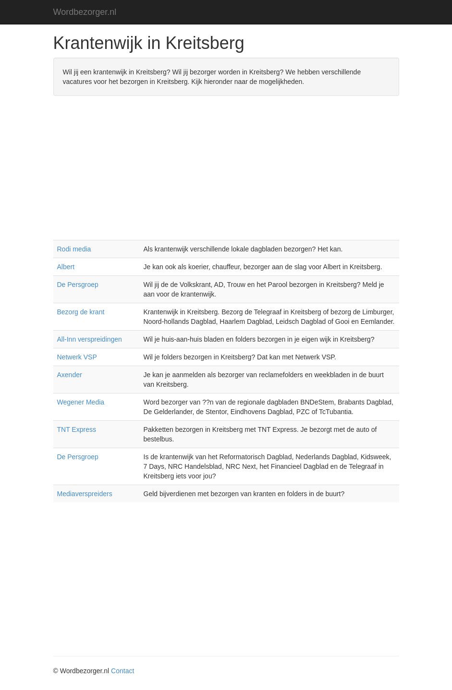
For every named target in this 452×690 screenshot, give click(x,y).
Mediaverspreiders (84, 494)
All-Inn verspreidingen (89, 339)
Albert (66, 267)
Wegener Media (81, 402)
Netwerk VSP (77, 357)
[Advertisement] (226, 173)
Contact (122, 671)
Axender (69, 375)
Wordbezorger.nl (85, 12)
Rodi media (74, 249)
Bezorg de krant (81, 312)
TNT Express (76, 429)
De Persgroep (77, 284)
